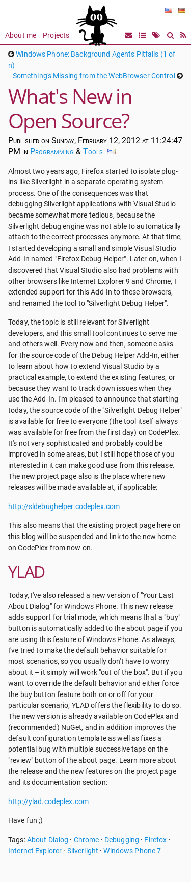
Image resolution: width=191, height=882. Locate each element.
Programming (52, 151)
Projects (56, 35)
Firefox (155, 840)
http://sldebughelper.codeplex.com (64, 506)
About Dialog (48, 840)
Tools (93, 151)
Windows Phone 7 (132, 851)
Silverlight (82, 851)
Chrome (86, 840)
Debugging (121, 840)
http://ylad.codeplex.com (48, 801)
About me (20, 35)
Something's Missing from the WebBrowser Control (94, 76)
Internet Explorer (35, 851)
